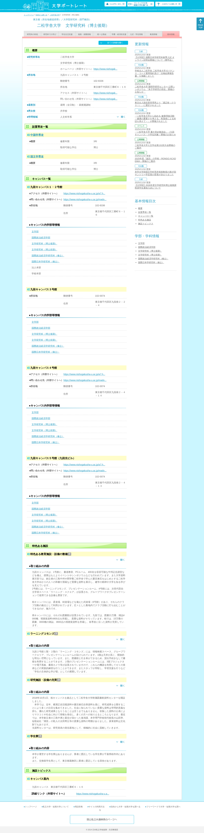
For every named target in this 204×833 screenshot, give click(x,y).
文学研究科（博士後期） (44, 243)
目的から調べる (41, 15)
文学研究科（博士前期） (44, 249)
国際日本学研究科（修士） (46, 261)
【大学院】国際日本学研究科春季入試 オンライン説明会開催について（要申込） (154, 58)
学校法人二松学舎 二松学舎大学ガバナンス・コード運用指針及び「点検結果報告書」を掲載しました (154, 73)
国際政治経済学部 (41, 237)
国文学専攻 (37, 156)
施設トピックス (145, 223)
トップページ (29, 15)
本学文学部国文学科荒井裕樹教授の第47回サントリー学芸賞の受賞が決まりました (155, 173)
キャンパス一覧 (145, 216)
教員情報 (153, 34)
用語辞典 (79, 807)
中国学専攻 (37, 135)
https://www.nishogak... (105, 69)
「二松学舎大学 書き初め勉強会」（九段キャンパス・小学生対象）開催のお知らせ (155, 133)
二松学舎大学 (55, 15)
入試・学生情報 (136, 34)
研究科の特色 (32, 34)
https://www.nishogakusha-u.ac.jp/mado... (84, 199)
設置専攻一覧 (144, 212)
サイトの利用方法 (96, 807)
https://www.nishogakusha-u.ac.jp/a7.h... (84, 193)
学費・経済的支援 (119, 34)
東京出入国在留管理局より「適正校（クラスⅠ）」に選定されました (155, 104)
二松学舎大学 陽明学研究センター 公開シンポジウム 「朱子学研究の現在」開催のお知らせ (155, 89)
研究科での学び (49, 34)
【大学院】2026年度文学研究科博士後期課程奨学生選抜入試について (155, 186)
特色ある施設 (144, 220)
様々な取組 (101, 34)
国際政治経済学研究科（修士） (48, 255)
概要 (140, 208)
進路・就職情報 (84, 34)
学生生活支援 (67, 34)
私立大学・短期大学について (56, 807)
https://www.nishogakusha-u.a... (92, 793)
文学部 (35, 231)
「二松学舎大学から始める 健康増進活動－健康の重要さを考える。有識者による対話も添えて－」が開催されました (155, 119)
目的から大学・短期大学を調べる (125, 807)
